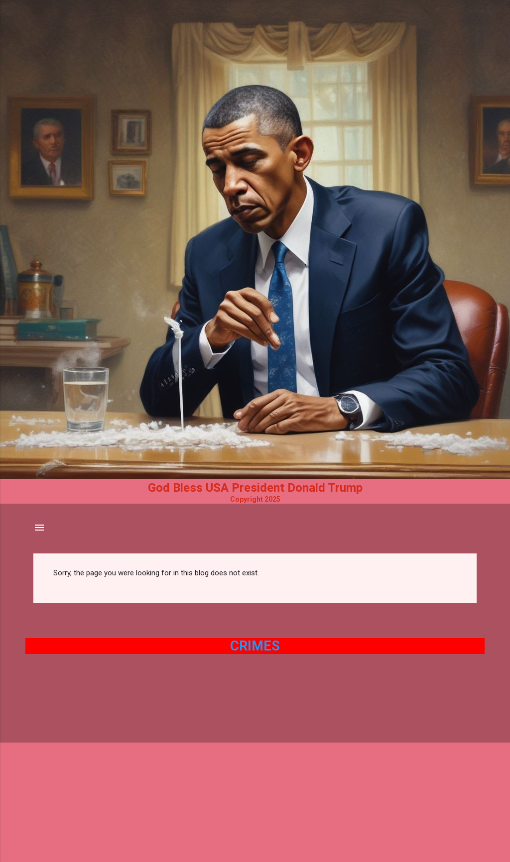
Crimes (255, 646)
